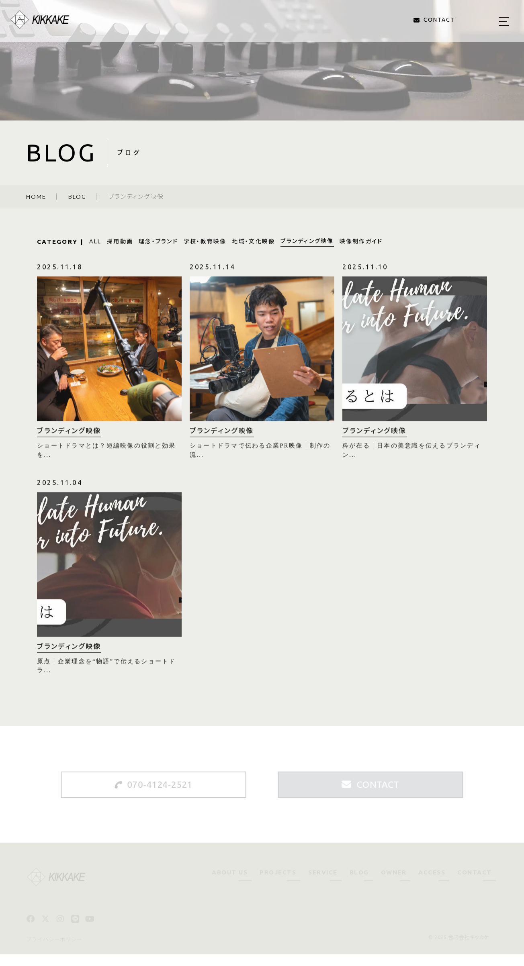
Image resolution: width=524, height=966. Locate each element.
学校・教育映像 (205, 241)
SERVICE (323, 883)
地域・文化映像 (253, 241)
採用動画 (120, 241)
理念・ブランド (158, 241)
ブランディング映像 (307, 241)
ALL (95, 241)
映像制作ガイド (361, 241)
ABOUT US (230, 883)
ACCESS (431, 883)
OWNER (394, 883)
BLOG (359, 883)
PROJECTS (278, 883)
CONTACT (474, 883)
